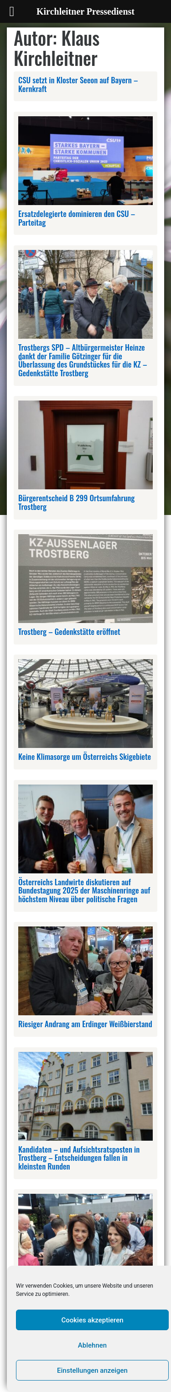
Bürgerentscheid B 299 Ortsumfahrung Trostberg (76, 502)
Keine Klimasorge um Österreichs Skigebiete (84, 756)
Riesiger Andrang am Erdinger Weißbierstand (85, 1023)
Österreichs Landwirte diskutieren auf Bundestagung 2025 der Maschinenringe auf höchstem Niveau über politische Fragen (84, 890)
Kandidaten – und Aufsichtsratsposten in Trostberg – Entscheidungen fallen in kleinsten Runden (79, 1157)
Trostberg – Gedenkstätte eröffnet (69, 631)
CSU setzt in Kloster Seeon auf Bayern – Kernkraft (78, 84)
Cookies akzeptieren (92, 1320)
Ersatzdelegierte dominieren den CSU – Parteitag (76, 218)
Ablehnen (92, 1345)
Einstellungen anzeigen (92, 1370)
